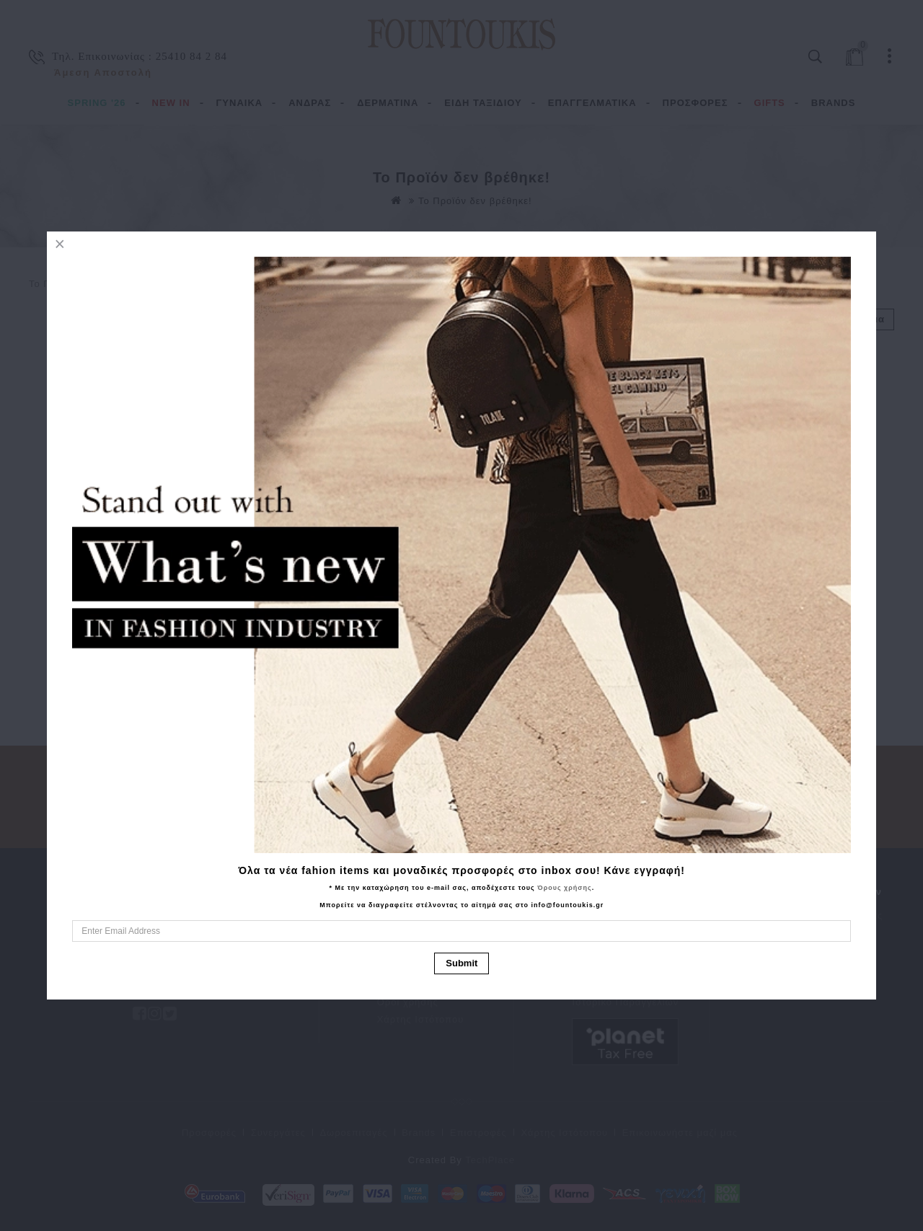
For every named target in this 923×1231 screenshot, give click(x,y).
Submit (461, 963)
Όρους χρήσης (564, 887)
